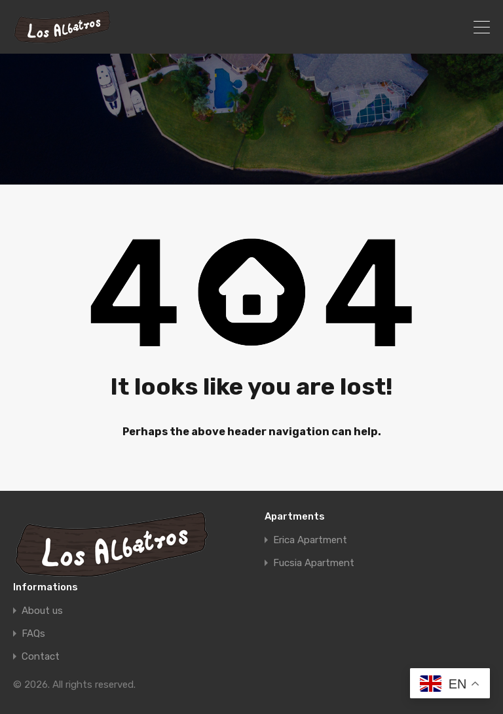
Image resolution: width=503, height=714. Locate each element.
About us (42, 611)
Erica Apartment (310, 540)
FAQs (33, 634)
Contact (41, 657)
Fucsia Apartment (313, 563)
